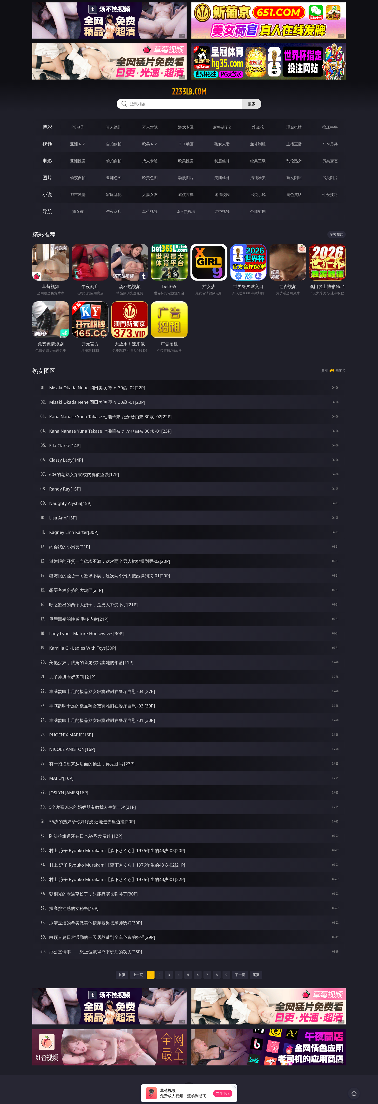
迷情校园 (222, 194)
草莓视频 (150, 211)
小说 (47, 194)
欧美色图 (150, 177)
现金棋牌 (294, 127)
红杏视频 (222, 211)
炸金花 (258, 127)
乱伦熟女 (294, 160)
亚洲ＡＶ (78, 144)
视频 (47, 144)
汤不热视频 (186, 211)
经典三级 (258, 160)
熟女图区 (294, 177)
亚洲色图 (114, 177)
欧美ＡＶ (150, 144)
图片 (47, 177)
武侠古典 (186, 194)
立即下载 (223, 1093)
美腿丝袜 (222, 177)
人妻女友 (150, 194)
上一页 (138, 974)
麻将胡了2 (222, 127)
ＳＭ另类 (330, 144)
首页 (122, 974)
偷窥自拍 (78, 177)
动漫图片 (186, 177)
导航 (47, 211)
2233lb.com (189, 91)
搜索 (252, 104)
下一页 (240, 974)
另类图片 (330, 177)
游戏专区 (186, 127)
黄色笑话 (294, 194)
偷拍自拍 (114, 160)
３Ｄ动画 (186, 144)
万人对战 (150, 127)
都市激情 (78, 194)
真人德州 (114, 127)
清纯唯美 (258, 177)
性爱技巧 (330, 194)
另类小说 (258, 194)
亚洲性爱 (78, 160)
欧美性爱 (186, 160)
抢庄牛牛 (330, 127)
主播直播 (294, 144)
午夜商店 (114, 211)
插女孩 (78, 211)
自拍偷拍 (114, 144)
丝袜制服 (258, 144)
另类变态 (330, 160)
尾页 (256, 974)
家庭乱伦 (114, 194)
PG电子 (77, 127)
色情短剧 (258, 211)
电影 (47, 160)
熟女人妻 (222, 144)
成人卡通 (150, 160)
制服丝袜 (222, 160)
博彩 (47, 127)
